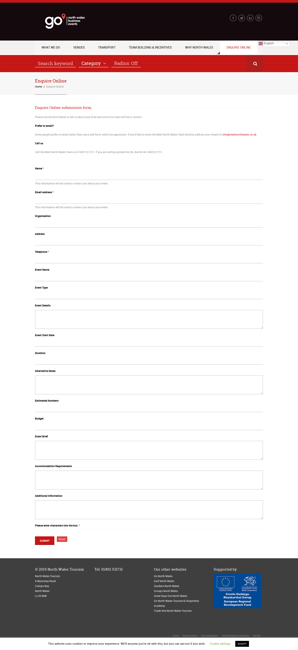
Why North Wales (199, 47)
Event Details (43, 305)
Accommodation (209, 635)
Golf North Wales (164, 581)
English (266, 43)
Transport (107, 47)
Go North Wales (163, 576)
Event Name (42, 269)
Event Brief (41, 436)
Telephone (41, 252)
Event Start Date (44, 335)
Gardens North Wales (166, 586)
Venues (79, 47)
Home (38, 86)
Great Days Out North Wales (170, 596)
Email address (43, 192)
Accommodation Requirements (53, 466)
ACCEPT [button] (242, 643)
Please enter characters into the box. (56, 525)
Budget (39, 418)
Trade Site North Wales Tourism (173, 611)
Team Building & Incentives (150, 47)
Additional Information (48, 496)
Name (38, 168)
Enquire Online (239, 47)
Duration (40, 353)
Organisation (43, 216)
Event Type (41, 287)
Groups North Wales (166, 591)
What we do (51, 47)
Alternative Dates (45, 371)
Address (40, 234)
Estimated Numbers (47, 400)
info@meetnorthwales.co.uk (239, 134)
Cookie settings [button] (220, 643)
